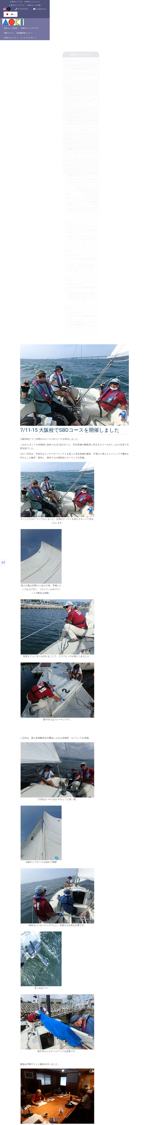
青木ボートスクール (49, 3)
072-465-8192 (97, 3)
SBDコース (51, 21)
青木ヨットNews (16, 21)
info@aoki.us (116, 3)
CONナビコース (84, 21)
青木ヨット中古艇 (66, 3)
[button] (28, 1046)
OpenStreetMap (44, 1067)
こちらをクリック (114, 1090)
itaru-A (73, 900)
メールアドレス (56, 958)
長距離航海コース (67, 21)
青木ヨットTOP (15, 3)
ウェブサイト (56, 966)
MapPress (32, 1067)
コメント (54, 923)
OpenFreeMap (37, 1067)
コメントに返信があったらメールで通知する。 (56, 979)
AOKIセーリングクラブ (35, 21)
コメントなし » (119, 900)
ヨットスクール (103, 900)
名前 (53, 950)
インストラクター (101, 21)
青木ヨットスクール (31, 3)
